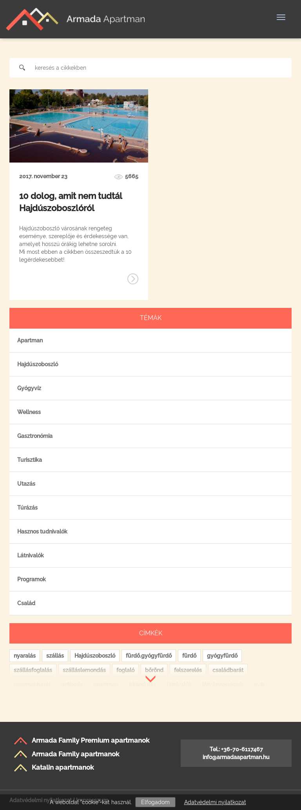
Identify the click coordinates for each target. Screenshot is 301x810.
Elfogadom (155, 802)
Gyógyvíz (29, 388)
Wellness (29, 412)
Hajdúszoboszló (37, 364)
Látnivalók (30, 555)
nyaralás (25, 656)
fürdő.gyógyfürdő (149, 656)
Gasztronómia (35, 436)
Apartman (30, 340)
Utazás (26, 484)
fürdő (189, 656)
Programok (31, 579)
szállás (55, 656)
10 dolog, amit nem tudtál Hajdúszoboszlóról (70, 202)
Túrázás (27, 507)
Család (26, 603)
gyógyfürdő (222, 656)
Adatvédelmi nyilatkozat (215, 802)
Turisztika (29, 460)
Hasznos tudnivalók (42, 531)
